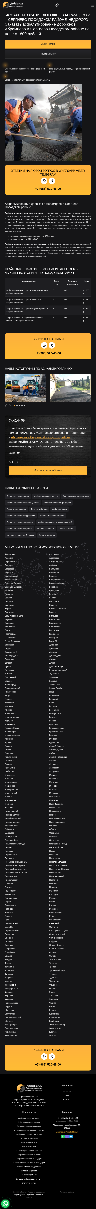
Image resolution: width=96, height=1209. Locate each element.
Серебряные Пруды (58, 931)
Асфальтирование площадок (20, 522)
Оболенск (9, 829)
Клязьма (9, 706)
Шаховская (54, 1014)
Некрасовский (11, 811)
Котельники (10, 724)
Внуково (8, 619)
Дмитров (53, 652)
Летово (8, 750)
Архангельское (56, 562)
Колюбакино (10, 713)
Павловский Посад (58, 844)
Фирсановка (10, 985)
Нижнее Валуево (12, 815)
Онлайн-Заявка (48, 44)
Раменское (10, 894)
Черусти (8, 1007)
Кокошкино (54, 710)
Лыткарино (10, 768)
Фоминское (54, 985)
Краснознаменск (12, 735)
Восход (8, 630)
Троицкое (9, 970)
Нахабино (9, 808)
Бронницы (54, 590)
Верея (8, 609)
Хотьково (53, 996)
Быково (8, 598)
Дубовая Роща (56, 666)
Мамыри (9, 779)
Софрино (53, 941)
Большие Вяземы (13, 583)
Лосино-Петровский (58, 757)
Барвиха (9, 572)
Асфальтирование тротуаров (57, 503)
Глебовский (10, 637)
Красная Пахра (12, 728)
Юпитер (53, 1032)
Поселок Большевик (58, 862)
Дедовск (8, 648)
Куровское (54, 742)
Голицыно (53, 637)
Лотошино (9, 761)
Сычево (52, 956)
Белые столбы (11, 580)
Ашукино (53, 565)
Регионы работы (67, 1192)
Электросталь (11, 1028)
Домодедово (55, 656)
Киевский (53, 699)
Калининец (54, 695)
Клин (51, 703)
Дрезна (52, 659)
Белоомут (53, 576)
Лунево (8, 764)
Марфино (53, 779)
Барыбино (54, 572)
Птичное (9, 884)
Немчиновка (55, 811)
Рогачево (9, 909)
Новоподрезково (56, 822)
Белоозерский (11, 576)
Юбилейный (10, 1032)
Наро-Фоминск (56, 804)
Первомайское (56, 847)
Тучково (53, 974)
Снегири (9, 938)
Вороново (9, 623)
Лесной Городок (56, 746)
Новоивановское (57, 818)
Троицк (52, 967)
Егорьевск (9, 670)
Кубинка (53, 739)
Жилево (8, 674)
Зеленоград (54, 685)
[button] (14, 405)
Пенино (8, 847)
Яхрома (52, 1035)
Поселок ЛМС (55, 873)
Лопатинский (11, 757)
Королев (9, 721)
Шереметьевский (13, 1017)
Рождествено (55, 912)
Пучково (53, 884)
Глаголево (54, 634)
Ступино (53, 952)
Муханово (53, 800)
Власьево (53, 616)
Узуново (8, 981)
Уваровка (9, 978)
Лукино (52, 761)
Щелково (9, 1021)
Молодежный (11, 793)
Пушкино (9, 887)
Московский (54, 797)
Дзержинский (11, 652)
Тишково (53, 963)
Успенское (54, 981)
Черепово (9, 999)
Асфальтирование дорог (18, 496)
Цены (67, 1095)
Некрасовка (54, 808)
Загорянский (10, 677)
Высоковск (54, 630)
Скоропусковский (57, 934)
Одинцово (9, 833)
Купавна (8, 742)
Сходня (8, 956)
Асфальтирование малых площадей (55, 522)
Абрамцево (10, 554)
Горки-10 (53, 641)
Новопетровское (12, 822)
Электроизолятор (57, 1025)
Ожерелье (54, 833)
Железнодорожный (58, 670)
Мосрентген (10, 800)
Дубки (52, 663)
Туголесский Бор (57, 970)
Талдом (8, 959)
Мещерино (10, 786)
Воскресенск (55, 623)
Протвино (53, 880)
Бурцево (9, 594)
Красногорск (10, 732)
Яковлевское (11, 1035)
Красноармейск (56, 728)
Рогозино (53, 909)
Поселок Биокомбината (15, 862)
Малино (52, 775)
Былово (52, 598)
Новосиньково (11, 826)
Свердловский (11, 923)
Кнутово (53, 706)
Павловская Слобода (15, 844)
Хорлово (9, 996)
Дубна (8, 666)
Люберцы (9, 771)
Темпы (8, 963)
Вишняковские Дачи (14, 616)
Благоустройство (47, 535)
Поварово (53, 855)
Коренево (53, 717)
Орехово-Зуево (12, 840)
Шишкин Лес (55, 1017)
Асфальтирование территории (21, 516)
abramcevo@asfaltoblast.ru (67, 1132)
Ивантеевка (10, 692)
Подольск (9, 858)
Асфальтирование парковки (76, 496)
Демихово (53, 648)
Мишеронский (11, 789)
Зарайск (8, 681)
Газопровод (10, 634)
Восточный (10, 627)
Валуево (9, 601)
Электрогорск (11, 1025)
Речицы (52, 902)
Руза (7, 920)
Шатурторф (10, 1014)
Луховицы (53, 764)
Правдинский (11, 876)
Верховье (9, 612)
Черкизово (54, 999)
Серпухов (9, 934)
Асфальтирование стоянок (52, 516)
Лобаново (9, 753)
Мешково (53, 782)
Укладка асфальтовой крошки (20, 535)
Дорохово (9, 659)
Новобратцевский (13, 818)
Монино (8, 797)
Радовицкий (10, 891)
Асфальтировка (59, 509)
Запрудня (53, 677)
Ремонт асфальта (39, 509)
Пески (52, 851)
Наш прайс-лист (48, 54)
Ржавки (52, 905)
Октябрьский (11, 836)
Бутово (52, 594)
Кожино (8, 710)
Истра (7, 695)
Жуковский (54, 674)
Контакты (67, 1099)
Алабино (9, 558)
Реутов (8, 902)
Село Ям (9, 927)
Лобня (52, 753)
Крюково (9, 739)
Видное (52, 612)
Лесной (8, 746)
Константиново (12, 717)
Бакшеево (9, 569)
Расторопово (11, 898)
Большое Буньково (13, 587)
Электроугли (55, 1028)
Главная (66, 1091)
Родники (9, 912)
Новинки (53, 815)
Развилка (53, 891)
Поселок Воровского (58, 865)
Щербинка (54, 1021)
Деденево (53, 645)
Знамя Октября (56, 688)
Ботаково (9, 590)
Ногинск (53, 826)
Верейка (53, 605)
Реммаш (53, 898)
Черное (52, 1003)
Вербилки (9, 605)
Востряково (54, 627)
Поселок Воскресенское (16, 869)
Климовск (9, 703)
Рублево (53, 916)
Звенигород (10, 685)
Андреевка (54, 558)
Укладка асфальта (45, 529)
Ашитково (9, 565)
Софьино (9, 945)
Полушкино (54, 858)
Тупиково (9, 974)
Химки (52, 992)
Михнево (53, 786)
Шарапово (9, 1010)
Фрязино (53, 988)
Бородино (53, 587)
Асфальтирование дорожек (19, 529)
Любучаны (54, 771)
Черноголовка (11, 1003)
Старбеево (10, 949)
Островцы (54, 840)
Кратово (53, 735)
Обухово (53, 829)
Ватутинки (54, 601)
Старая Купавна (56, 945)
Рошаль (8, 916)
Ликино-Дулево (56, 750)
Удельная (53, 978)
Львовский (54, 768)
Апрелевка (10, 562)
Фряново (9, 992)
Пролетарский (11, 880)
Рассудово (54, 894)
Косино (52, 721)
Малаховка (10, 775)
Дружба (8, 663)
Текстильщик (55, 959)
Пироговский (11, 855)
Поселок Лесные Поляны (16, 873)
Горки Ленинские (12, 641)
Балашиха (54, 569)
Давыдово (9, 645)
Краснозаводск (56, 732)
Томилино (9, 967)
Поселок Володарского (15, 865)
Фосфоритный (11, 988)
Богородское (55, 580)
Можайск (53, 789)
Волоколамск (55, 619)
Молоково (53, 793)
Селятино (53, 927)
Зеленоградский (12, 688)
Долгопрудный (11, 656)
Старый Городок (56, 949)
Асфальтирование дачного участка (23, 503)
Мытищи (9, 804)
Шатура (52, 1010)
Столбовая (10, 952)
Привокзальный (56, 876)
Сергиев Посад (12, 931)
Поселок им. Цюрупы (59, 869)
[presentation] (6, 405)
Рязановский (55, 920)
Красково (53, 724)
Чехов (52, 1007)
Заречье (53, 681)
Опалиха (53, 836)
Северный (54, 923)
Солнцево (9, 941)
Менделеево (10, 782)
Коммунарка (55, 713)
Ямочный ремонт (66, 529)
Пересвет (9, 851)
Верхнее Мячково (57, 609)
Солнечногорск (56, 938)
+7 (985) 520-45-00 (48, 188)
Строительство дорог (16, 509)
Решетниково (11, 905)
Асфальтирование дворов (46, 496)
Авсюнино (54, 554)
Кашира (8, 699)
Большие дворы (56, 583)
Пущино (53, 887)
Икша (51, 692)
